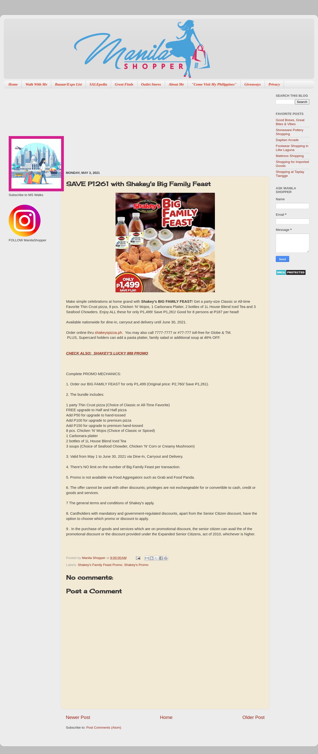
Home (13, 84)
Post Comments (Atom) (103, 727)
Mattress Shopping (290, 156)
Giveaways (252, 84)
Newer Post (78, 717)
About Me (176, 84)
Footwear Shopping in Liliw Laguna (292, 148)
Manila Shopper (94, 558)
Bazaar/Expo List (68, 84)
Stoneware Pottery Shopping (289, 132)
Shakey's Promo (136, 565)
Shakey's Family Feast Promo (100, 565)
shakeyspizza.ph (108, 333)
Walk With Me (36, 84)
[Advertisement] (109, 127)
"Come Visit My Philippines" (214, 84)
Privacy (274, 84)
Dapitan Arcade (287, 140)
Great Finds (124, 84)
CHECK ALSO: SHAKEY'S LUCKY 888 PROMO (107, 353)
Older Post (253, 717)
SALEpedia (98, 84)
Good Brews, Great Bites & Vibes (290, 122)
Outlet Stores (151, 84)
